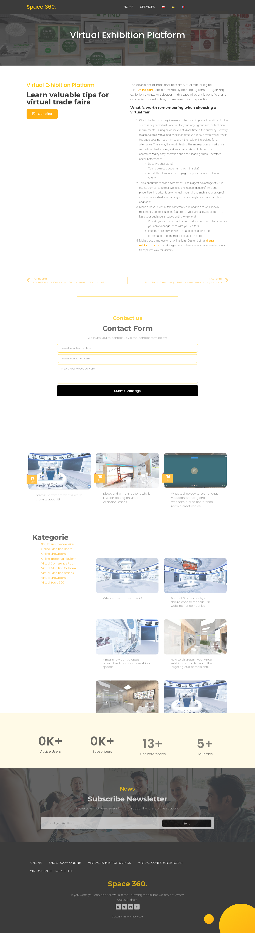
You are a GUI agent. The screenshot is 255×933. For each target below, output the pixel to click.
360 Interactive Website (57, 583)
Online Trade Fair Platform (58, 597)
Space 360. (41, 7)
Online (36, 862)
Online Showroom (53, 593)
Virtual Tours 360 (52, 622)
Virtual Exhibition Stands (57, 612)
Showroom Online (65, 862)
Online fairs (145, 96)
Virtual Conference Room (58, 602)
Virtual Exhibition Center (51, 871)
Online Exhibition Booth (56, 588)
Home (128, 6)
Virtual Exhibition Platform (127, 35)
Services (147, 6)
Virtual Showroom (53, 617)
